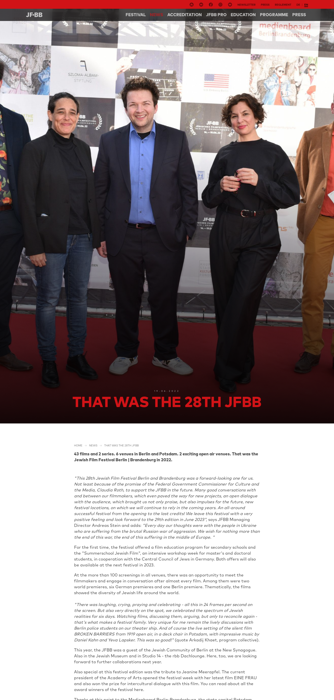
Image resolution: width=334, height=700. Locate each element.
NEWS (156, 14)
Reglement (283, 4)
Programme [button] (274, 14)
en (306, 4)
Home (78, 445)
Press (265, 4)
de (298, 4)
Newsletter (246, 4)
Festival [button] (136, 14)
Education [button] (243, 14)
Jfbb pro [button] (216, 14)
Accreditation (184, 14)
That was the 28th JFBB (121, 445)
